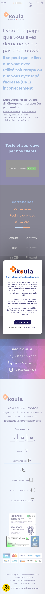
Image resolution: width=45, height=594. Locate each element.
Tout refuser (29, 328)
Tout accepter (22, 322)
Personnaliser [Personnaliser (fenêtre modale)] (14, 328)
